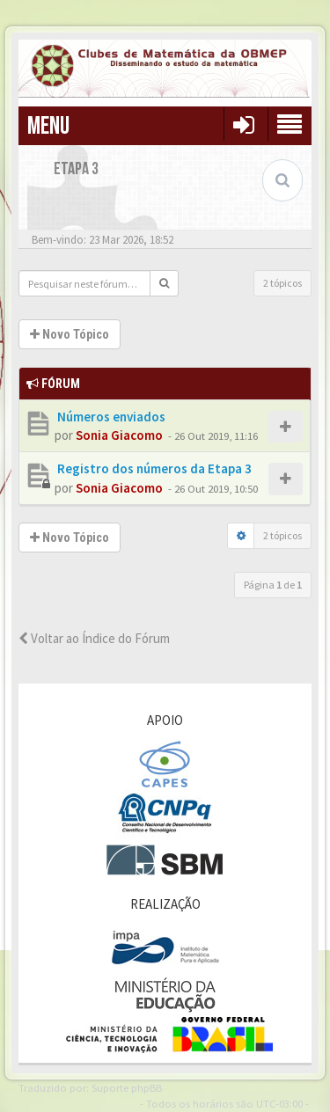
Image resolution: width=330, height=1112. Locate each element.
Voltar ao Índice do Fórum (94, 638)
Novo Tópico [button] (69, 334)
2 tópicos (282, 282)
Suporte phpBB (127, 1087)
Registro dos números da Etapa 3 (153, 468)
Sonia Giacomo (119, 435)
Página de (273, 584)
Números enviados (110, 416)
